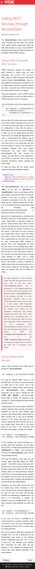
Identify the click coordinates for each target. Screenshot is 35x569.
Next (30, 557)
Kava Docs (29, 564)
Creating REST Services (23, 75)
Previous (6, 557)
